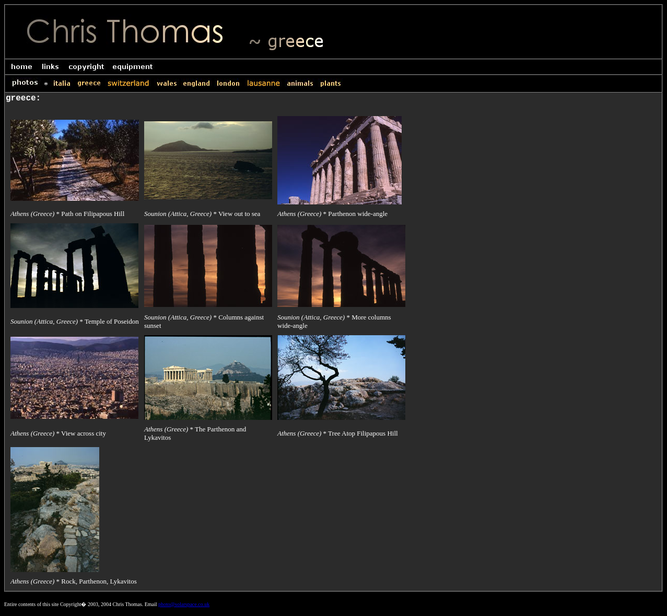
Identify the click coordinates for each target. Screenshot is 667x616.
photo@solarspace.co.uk (183, 604)
